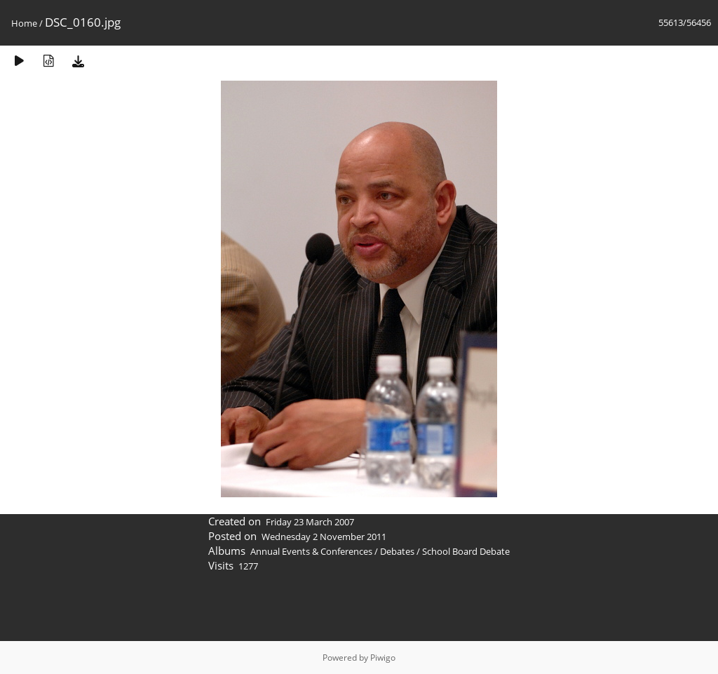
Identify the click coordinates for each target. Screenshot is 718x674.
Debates (397, 551)
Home (24, 23)
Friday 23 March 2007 (310, 521)
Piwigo (382, 657)
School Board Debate (466, 551)
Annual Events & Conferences (311, 551)
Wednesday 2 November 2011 (324, 536)
